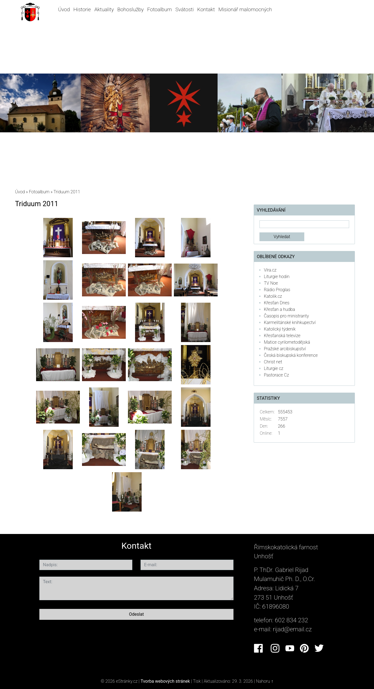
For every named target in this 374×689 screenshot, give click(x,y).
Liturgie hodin (277, 276)
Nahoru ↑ (264, 681)
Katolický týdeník (280, 329)
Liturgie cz (273, 368)
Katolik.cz (273, 296)
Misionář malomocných (245, 9)
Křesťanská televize (282, 335)
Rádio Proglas (277, 289)
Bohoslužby (130, 9)
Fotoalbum (159, 9)
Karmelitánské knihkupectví (289, 322)
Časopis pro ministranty (286, 316)
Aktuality (104, 9)
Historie (82, 9)
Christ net (273, 361)
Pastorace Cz (276, 375)
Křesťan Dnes (276, 302)
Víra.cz (270, 270)
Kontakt (206, 9)
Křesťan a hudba (279, 309)
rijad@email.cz (292, 629)
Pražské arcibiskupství (285, 348)
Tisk (197, 681)
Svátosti (185, 9)
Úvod (64, 9)
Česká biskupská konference (291, 355)
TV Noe (271, 283)
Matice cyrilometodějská (287, 342)
